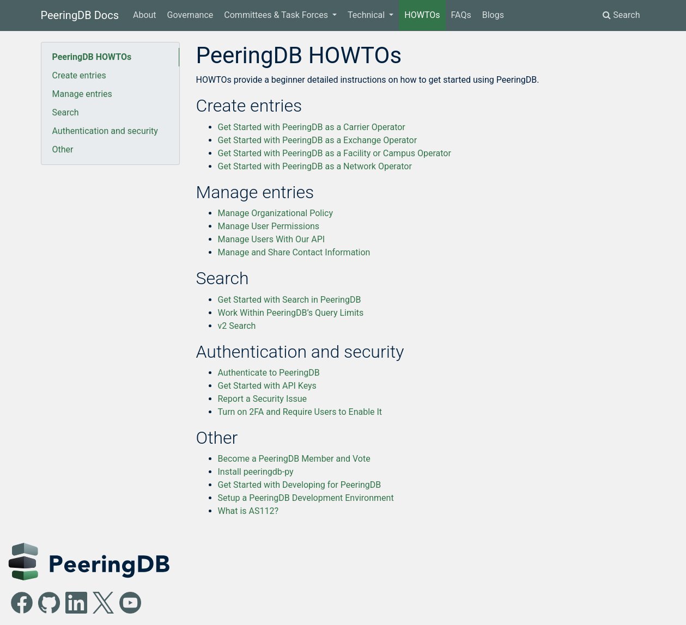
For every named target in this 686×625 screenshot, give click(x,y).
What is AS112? (248, 511)
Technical (367, 15)
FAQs (461, 15)
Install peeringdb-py (256, 472)
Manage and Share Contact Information (294, 252)
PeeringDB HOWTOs (92, 57)
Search (621, 15)
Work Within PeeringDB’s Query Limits (291, 313)
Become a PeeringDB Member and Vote (294, 459)
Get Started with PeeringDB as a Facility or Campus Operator (334, 153)
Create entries (79, 75)
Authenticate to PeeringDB (269, 372)
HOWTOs (422, 15)
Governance (190, 15)
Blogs (493, 15)
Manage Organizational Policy (275, 213)
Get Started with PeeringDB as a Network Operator (315, 166)
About (144, 15)
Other (63, 149)
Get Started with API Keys (267, 386)
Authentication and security (105, 131)
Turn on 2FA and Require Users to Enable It (300, 412)
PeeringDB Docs (80, 15)
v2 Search (237, 326)
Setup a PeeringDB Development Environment (306, 498)
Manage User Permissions (269, 226)
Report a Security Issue (262, 399)
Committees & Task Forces (277, 15)
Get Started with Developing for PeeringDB (299, 485)
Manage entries (82, 94)
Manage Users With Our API (271, 239)
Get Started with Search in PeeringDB (289, 300)
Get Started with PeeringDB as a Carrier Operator (311, 127)
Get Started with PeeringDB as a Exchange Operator (317, 140)
